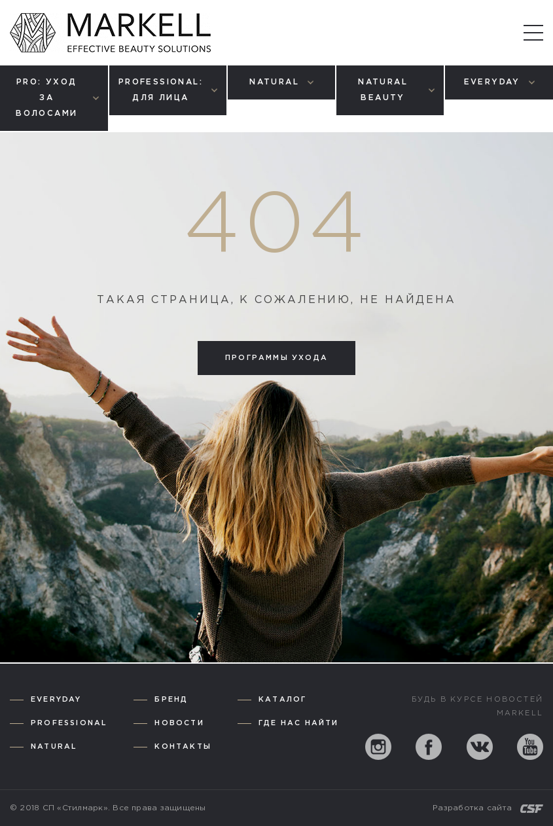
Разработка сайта (472, 808)
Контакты (182, 747)
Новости (179, 723)
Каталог (282, 699)
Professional (69, 723)
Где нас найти (299, 723)
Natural (54, 747)
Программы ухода (276, 358)
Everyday (56, 699)
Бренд (171, 699)
